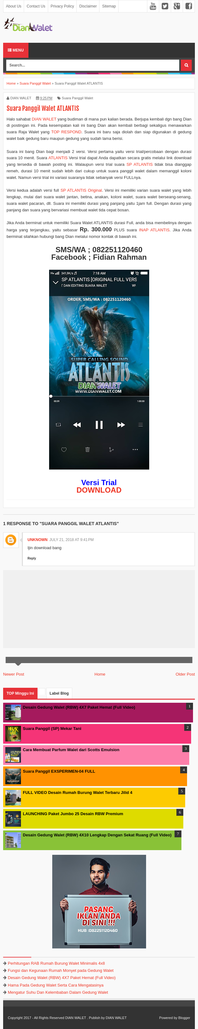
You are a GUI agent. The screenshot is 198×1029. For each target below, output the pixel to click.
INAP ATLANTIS (154, 230)
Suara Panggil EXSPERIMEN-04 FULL (59, 771)
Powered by (168, 1018)
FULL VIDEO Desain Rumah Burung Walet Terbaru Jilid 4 (77, 792)
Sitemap (109, 6)
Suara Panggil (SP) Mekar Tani (52, 728)
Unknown (38, 540)
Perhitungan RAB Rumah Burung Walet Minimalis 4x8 (56, 963)
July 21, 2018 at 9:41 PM (71, 540)
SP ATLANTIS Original (81, 190)
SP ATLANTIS (139, 164)
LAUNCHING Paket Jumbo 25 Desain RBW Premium (73, 813)
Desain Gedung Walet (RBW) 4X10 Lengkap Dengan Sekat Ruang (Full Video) (97, 835)
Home (99, 674)
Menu (16, 50)
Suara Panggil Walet (77, 98)
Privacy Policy (62, 6)
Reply (32, 558)
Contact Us (36, 6)
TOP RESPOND (66, 132)
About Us (13, 6)
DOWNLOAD (99, 490)
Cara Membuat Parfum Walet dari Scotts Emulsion (71, 749)
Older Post (185, 674)
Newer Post (13, 674)
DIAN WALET (44, 119)
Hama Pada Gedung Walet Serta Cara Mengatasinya (56, 985)
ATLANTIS (58, 157)
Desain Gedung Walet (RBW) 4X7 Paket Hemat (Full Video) (79, 707)
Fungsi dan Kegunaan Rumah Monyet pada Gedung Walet (61, 970)
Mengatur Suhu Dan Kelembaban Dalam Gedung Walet (58, 992)
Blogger (184, 1018)
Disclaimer (88, 6)
